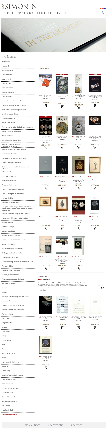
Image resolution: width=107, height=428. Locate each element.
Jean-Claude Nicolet (8, 410)
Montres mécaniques (8, 244)
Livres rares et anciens (8, 92)
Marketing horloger (8, 227)
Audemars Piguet (7, 314)
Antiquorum (5, 366)
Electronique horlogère (9, 176)
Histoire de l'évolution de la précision (13, 305)
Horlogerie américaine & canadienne (13, 101)
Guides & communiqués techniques (13, 189)
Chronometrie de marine (9, 154)
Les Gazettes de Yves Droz (10, 388)
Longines (4, 327)
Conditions (55, 425)
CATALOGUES (25, 13)
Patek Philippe (6, 340)
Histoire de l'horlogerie (9, 301)
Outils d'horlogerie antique (10, 257)
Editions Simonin (7, 75)
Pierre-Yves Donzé (7, 384)
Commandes (32, 425)
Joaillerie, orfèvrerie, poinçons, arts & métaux (15, 214)
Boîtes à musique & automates (11, 140)
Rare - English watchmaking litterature (14, 110)
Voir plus (45, 98)
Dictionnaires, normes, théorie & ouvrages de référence (16, 168)
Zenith (4, 358)
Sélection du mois (7, 70)
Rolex (3, 344)
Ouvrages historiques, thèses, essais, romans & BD (17, 262)
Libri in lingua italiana (8, 118)
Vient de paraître (7, 79)
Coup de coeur (6, 83)
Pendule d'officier (7, 266)
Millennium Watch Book (9, 401)
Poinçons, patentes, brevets (10, 275)
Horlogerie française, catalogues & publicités (15, 105)
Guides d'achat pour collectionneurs (13, 194)
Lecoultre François (7, 392)
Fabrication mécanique (9, 181)
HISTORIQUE (44, 13)
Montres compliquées (8, 231)
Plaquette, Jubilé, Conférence (11, 270)
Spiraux (4, 288)
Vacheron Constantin (8, 353)
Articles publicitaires (8, 136)
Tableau (4, 292)
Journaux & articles (7, 222)
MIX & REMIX (6, 406)
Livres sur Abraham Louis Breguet (12, 375)
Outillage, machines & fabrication (12, 253)
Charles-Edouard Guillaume (10, 397)
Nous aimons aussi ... (8, 88)
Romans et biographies (9, 283)
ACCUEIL (9, 13)
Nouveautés (5, 66)
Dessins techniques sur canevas (11, 162)
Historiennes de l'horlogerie (10, 362)
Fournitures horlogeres (9, 185)
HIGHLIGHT (62, 13)
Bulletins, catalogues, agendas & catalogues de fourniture (11, 145)
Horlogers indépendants (9, 414)
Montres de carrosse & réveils (11, 235)
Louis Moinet (6, 331)
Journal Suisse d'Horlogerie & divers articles (15, 218)
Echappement (6, 172)
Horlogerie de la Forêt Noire (10, 202)
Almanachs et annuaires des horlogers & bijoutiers (17, 127)
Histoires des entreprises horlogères (13, 310)
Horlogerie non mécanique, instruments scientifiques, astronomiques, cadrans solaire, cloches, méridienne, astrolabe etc (18, 209)
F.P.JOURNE (6, 318)
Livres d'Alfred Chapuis (9, 379)
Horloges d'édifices (7, 198)
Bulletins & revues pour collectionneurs (14, 149)
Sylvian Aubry (6, 371)
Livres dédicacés (7, 96)
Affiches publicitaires (8, 123)
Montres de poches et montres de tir (13, 240)
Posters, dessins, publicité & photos (13, 279)
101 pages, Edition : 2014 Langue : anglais (62, 286)
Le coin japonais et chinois (10, 114)
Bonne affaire (6, 62)
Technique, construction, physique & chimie (15, 296)
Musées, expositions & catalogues (12, 248)
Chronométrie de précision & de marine (14, 158)
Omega (4, 336)
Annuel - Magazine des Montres (12, 131)
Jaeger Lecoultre (7, 323)
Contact (76, 425)
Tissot (4, 349)
